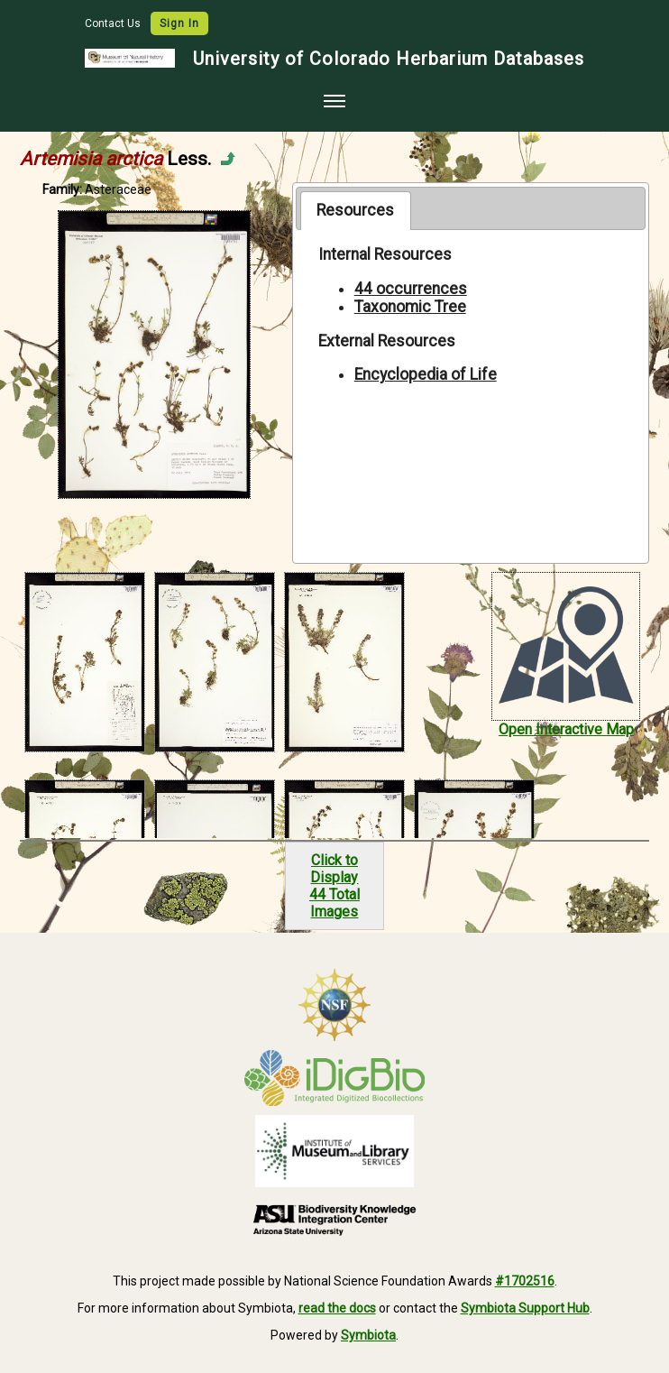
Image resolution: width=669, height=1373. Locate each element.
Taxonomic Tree (410, 307)
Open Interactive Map (566, 729)
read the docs (337, 1308)
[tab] (355, 210)
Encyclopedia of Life (425, 374)
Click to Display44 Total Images (334, 886)
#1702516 (524, 1281)
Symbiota (368, 1335)
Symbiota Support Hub (525, 1308)
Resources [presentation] (355, 210)
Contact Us (114, 23)
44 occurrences (410, 289)
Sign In (179, 23)
